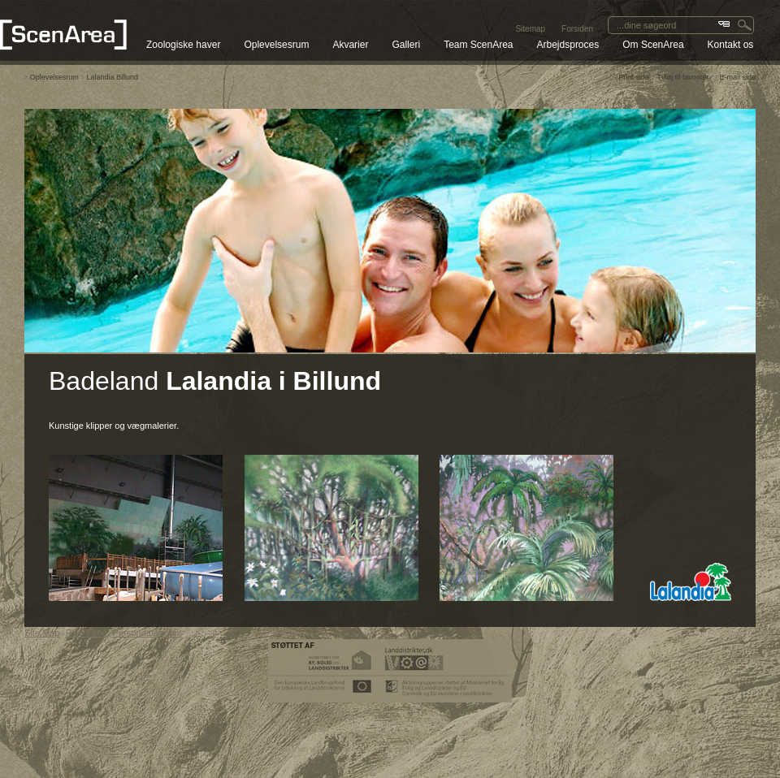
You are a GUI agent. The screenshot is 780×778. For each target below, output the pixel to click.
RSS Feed (86, 633)
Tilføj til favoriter (682, 77)
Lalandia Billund (113, 77)
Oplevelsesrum (54, 77)
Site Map (41, 633)
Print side (633, 77)
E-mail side (737, 77)
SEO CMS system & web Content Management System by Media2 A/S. (390, 750)
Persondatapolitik (147, 633)
